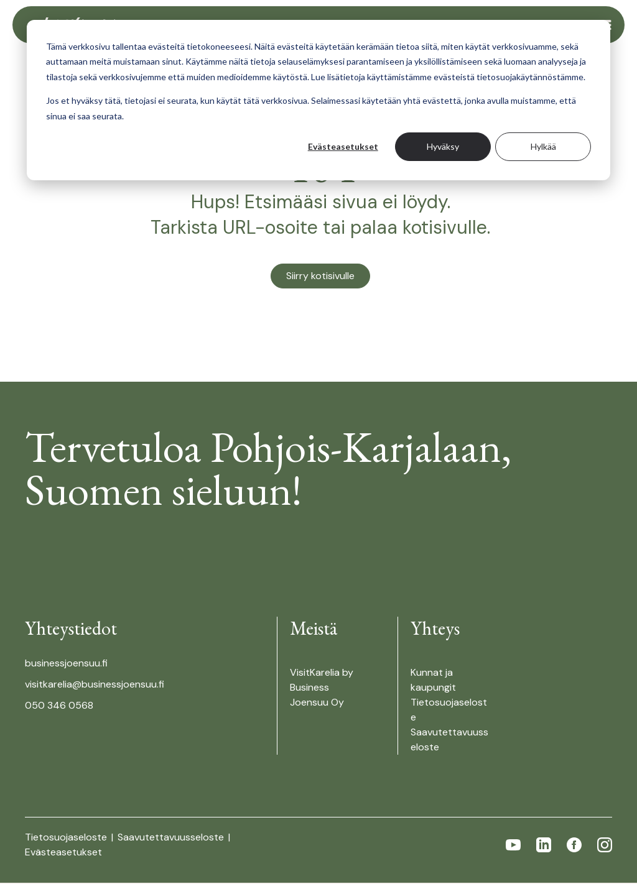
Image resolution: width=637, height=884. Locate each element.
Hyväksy (443, 146)
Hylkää (543, 146)
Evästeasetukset (343, 146)
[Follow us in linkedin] (543, 846)
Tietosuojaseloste (67, 838)
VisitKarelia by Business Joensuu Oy (321, 688)
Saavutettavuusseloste (172, 838)
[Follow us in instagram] (604, 846)
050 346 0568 (59, 706)
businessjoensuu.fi (66, 664)
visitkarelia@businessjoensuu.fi (94, 685)
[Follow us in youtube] (513, 846)
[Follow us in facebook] (574, 846)
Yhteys (435, 629)
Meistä (313, 629)
